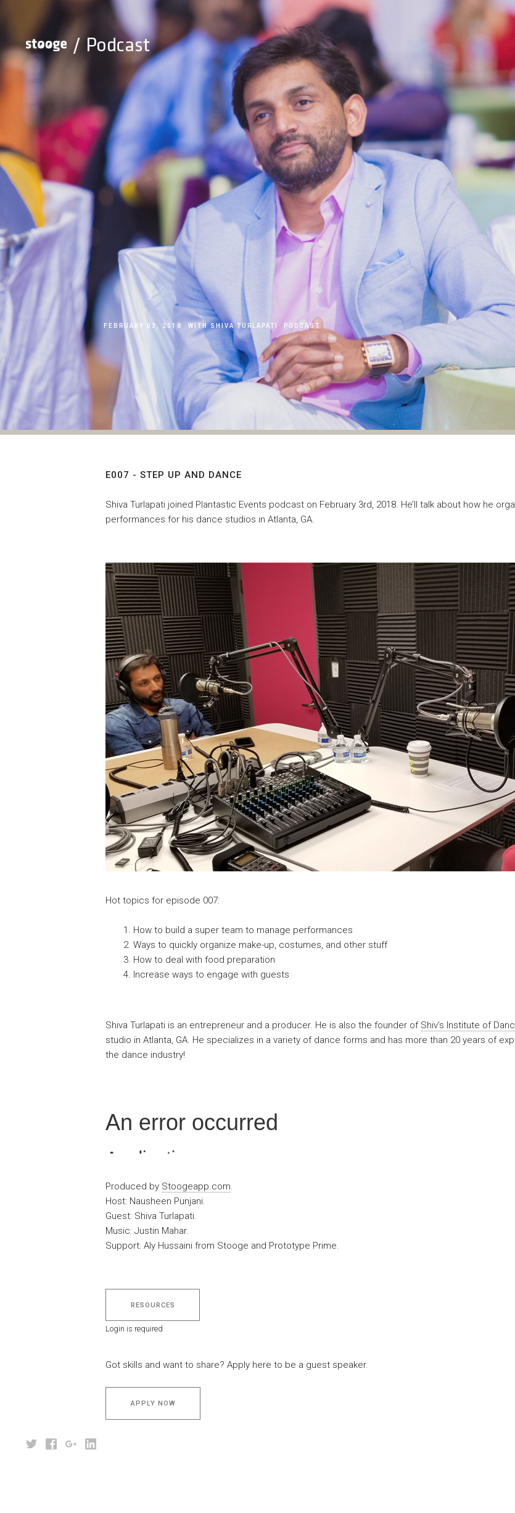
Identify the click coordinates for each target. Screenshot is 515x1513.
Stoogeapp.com (196, 1186)
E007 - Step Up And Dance (230, 347)
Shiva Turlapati (244, 325)
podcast (302, 325)
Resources (153, 1305)
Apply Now (153, 1403)
